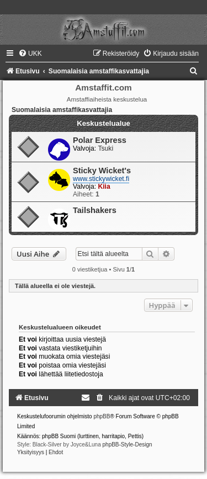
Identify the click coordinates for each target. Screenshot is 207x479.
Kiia (104, 186)
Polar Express (99, 140)
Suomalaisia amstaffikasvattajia (62, 110)
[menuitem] (30, 53)
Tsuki (106, 148)
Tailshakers (94, 210)
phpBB (101, 416)
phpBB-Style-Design (127, 444)
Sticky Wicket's (102, 170)
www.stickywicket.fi (101, 179)
